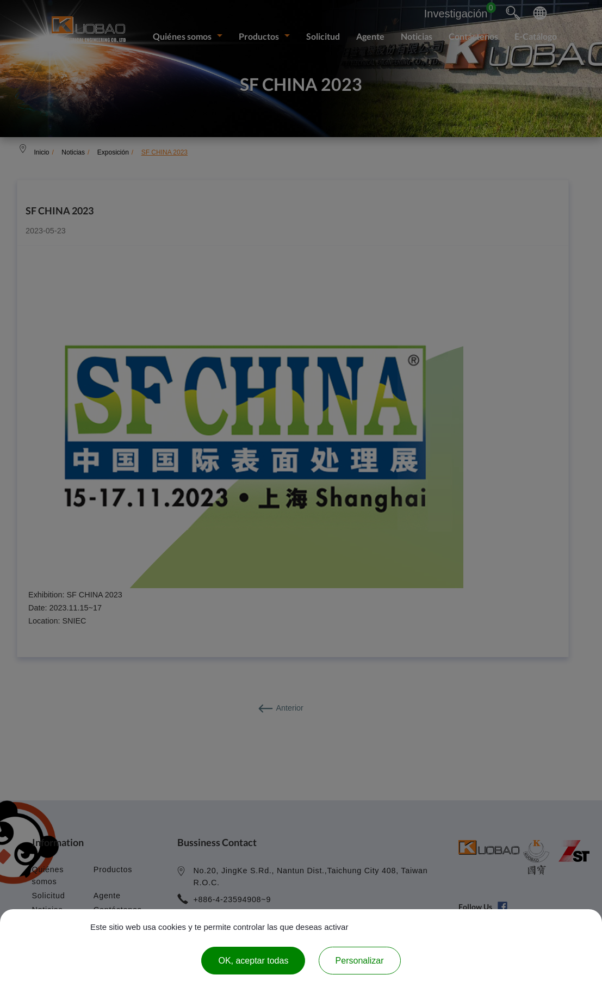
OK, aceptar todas (253, 960)
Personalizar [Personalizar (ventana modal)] (360, 960)
